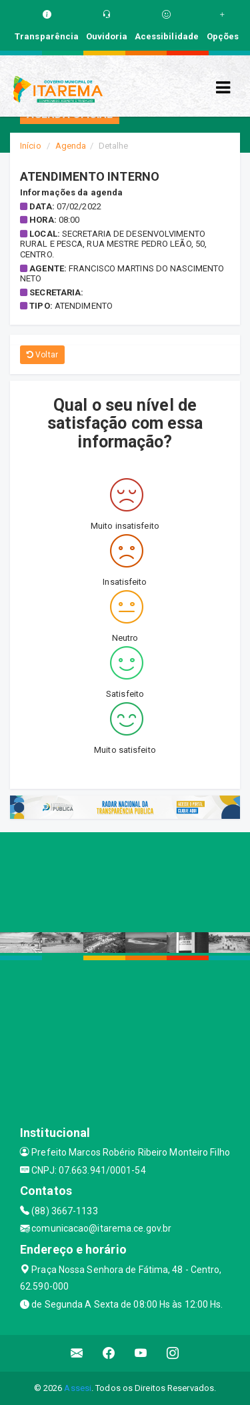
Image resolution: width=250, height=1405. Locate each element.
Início (30, 146)
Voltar (42, 354)
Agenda (71, 146)
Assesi (77, 1388)
